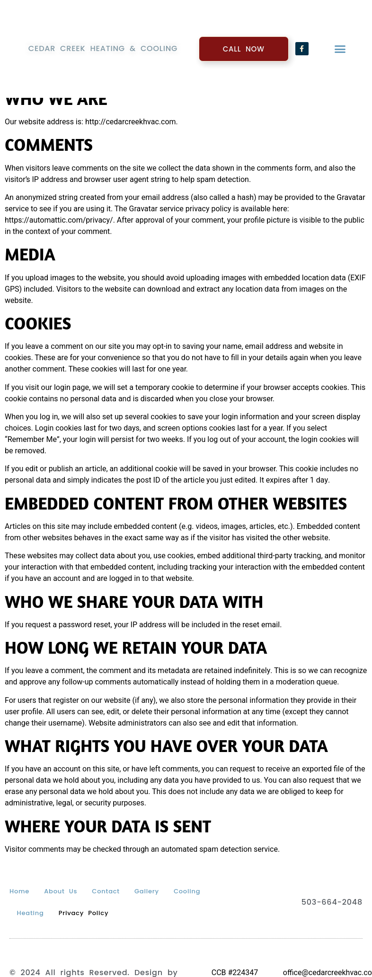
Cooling (187, 891)
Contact (106, 891)
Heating (30, 912)
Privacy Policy (84, 912)
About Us (60, 891)
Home (19, 891)
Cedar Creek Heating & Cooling (102, 47)
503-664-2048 (332, 902)
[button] (340, 48)
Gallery (146, 891)
